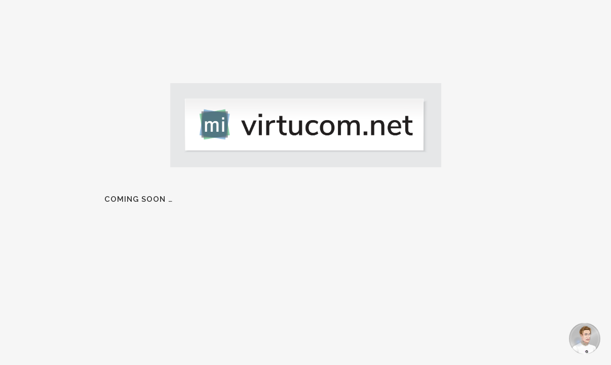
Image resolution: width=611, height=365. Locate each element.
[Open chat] (584, 338)
